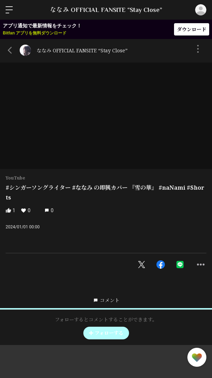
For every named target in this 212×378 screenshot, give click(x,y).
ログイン (200, 9)
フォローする (106, 333)
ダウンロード (191, 29)
